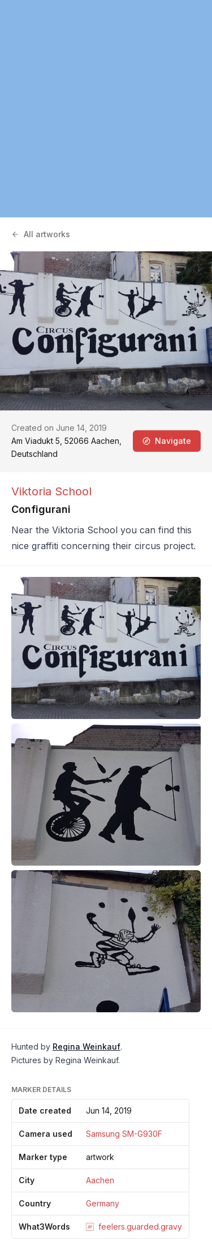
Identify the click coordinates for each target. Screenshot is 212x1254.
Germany (102, 1203)
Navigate (166, 441)
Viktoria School (51, 491)
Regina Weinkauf (86, 1046)
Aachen (100, 1180)
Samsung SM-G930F (124, 1134)
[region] (106, 108)
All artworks (40, 234)
